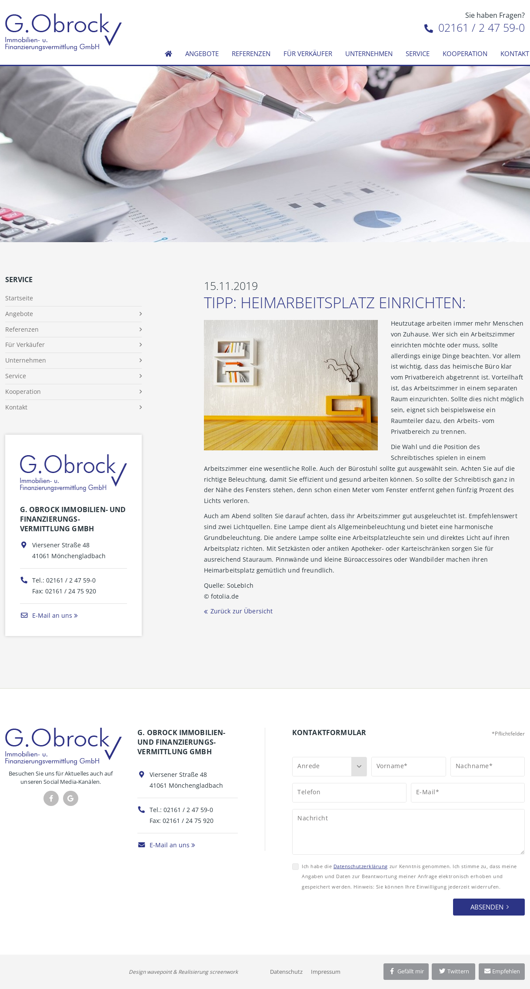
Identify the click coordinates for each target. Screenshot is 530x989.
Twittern (453, 971)
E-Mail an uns (46, 615)
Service (418, 53)
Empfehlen (501, 971)
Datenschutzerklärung (360, 866)
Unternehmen (369, 53)
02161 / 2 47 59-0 (474, 27)
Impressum (325, 972)
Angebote (202, 53)
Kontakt (16, 407)
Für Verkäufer (307, 53)
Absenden (486, 906)
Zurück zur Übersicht (241, 611)
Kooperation (465, 53)
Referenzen (251, 53)
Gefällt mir (406, 971)
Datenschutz (286, 972)
